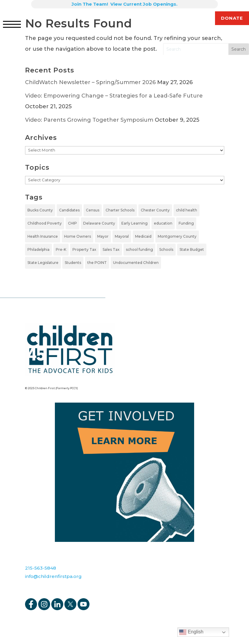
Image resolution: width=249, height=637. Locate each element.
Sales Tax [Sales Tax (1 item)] (111, 249)
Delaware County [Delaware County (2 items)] (99, 223)
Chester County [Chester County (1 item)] (155, 210)
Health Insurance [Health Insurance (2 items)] (42, 236)
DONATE (232, 18)
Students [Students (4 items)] (73, 262)
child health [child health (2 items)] (186, 210)
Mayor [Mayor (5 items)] (103, 236)
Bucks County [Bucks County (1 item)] (40, 210)
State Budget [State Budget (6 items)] (192, 249)
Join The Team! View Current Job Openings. (124, 4)
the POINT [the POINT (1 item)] (97, 262)
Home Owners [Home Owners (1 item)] (77, 236)
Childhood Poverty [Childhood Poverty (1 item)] (44, 223)
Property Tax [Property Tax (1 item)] (84, 249)
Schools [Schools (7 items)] (166, 249)
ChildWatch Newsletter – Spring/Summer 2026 (90, 82)
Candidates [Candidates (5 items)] (69, 210)
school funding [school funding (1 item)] (139, 249)
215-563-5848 (40, 568)
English (191, 632)
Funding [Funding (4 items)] (186, 223)
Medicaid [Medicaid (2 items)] (143, 236)
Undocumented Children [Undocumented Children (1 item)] (136, 262)
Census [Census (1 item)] (92, 210)
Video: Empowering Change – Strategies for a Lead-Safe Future (114, 95)
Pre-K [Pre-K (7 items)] (61, 249)
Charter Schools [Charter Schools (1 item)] (120, 210)
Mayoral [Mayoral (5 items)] (122, 236)
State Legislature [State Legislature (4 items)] (42, 262)
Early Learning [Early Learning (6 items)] (134, 223)
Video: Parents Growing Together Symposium (89, 120)
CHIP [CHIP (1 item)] (72, 223)
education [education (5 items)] (163, 223)
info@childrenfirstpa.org (53, 576)
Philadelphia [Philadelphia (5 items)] (38, 249)
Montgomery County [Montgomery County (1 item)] (177, 236)
